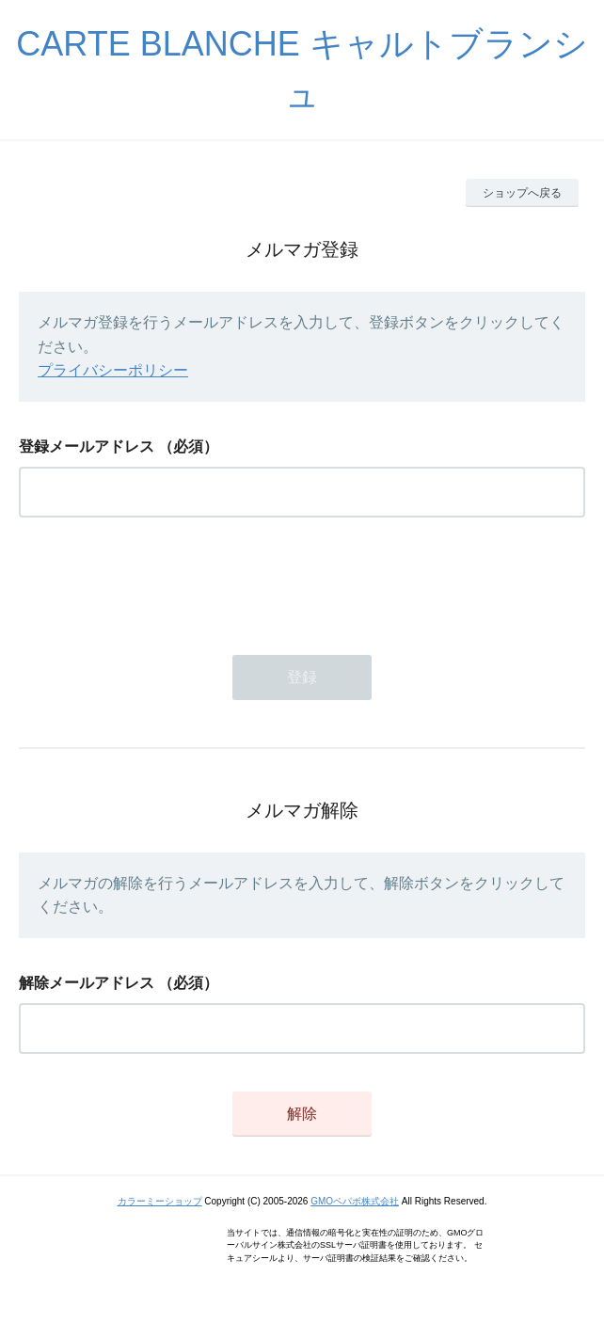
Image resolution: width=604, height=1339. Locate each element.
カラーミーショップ (160, 1201)
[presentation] (162, 580)
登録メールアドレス (86, 446)
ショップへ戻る (522, 192)
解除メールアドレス (86, 983)
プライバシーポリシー (113, 370)
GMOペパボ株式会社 (354, 1201)
